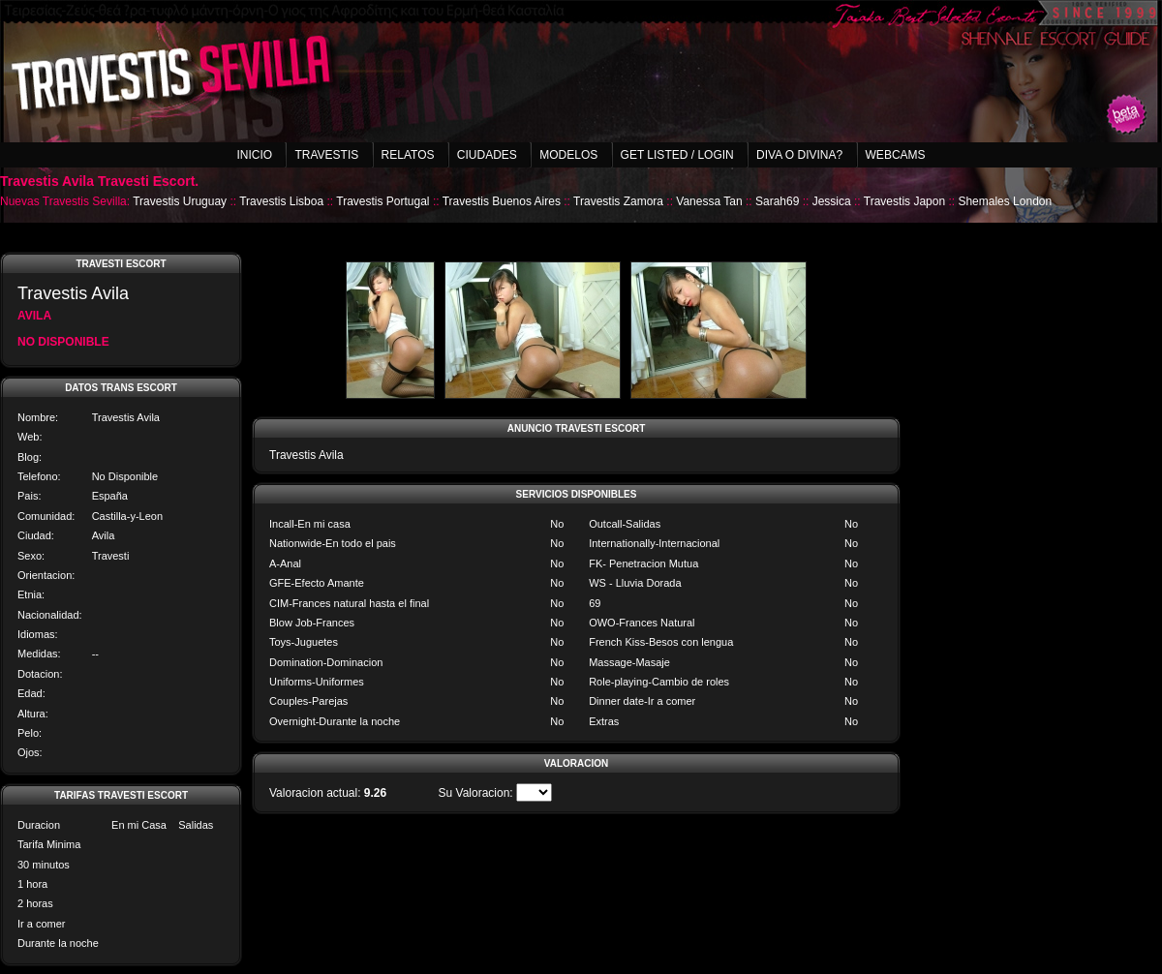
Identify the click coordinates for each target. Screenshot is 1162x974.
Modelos (568, 155)
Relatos (408, 155)
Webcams (896, 155)
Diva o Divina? (799, 155)
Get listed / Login (677, 155)
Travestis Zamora (618, 201)
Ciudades (487, 155)
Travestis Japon (904, 201)
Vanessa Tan (709, 201)
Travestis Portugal (382, 201)
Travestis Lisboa (281, 201)
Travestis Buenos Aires (502, 201)
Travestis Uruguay (180, 201)
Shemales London (1005, 201)
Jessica (831, 201)
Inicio (254, 155)
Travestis (326, 155)
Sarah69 (777, 201)
